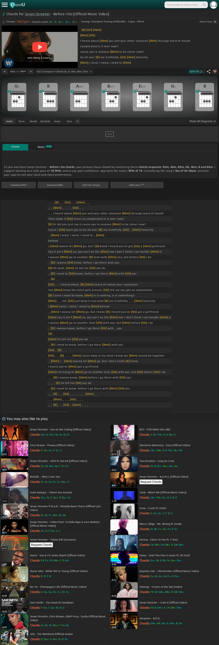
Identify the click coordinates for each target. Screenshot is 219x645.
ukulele (33, 121)
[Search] (204, 4)
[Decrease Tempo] (5, 71)
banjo (57, 121)
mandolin (45, 121)
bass (69, 121)
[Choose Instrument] (77, 121)
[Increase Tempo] (31, 71)
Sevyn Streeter (37, 14)
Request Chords (150, 482)
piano (21, 121)
